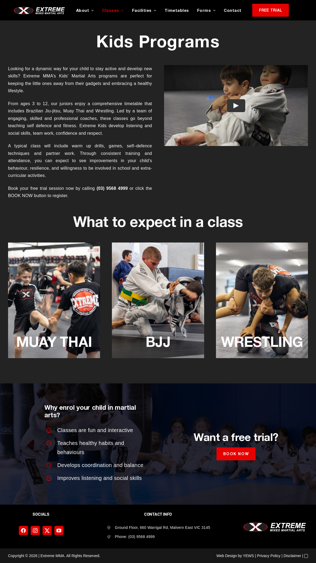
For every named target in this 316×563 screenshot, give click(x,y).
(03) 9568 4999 (141, 537)
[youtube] (58, 530)
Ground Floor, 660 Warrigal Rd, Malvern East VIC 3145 (162, 527)
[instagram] (35, 530)
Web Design (226, 556)
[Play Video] (236, 105)
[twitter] (47, 530)
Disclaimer (292, 556)
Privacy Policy (269, 556)
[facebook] (23, 530)
